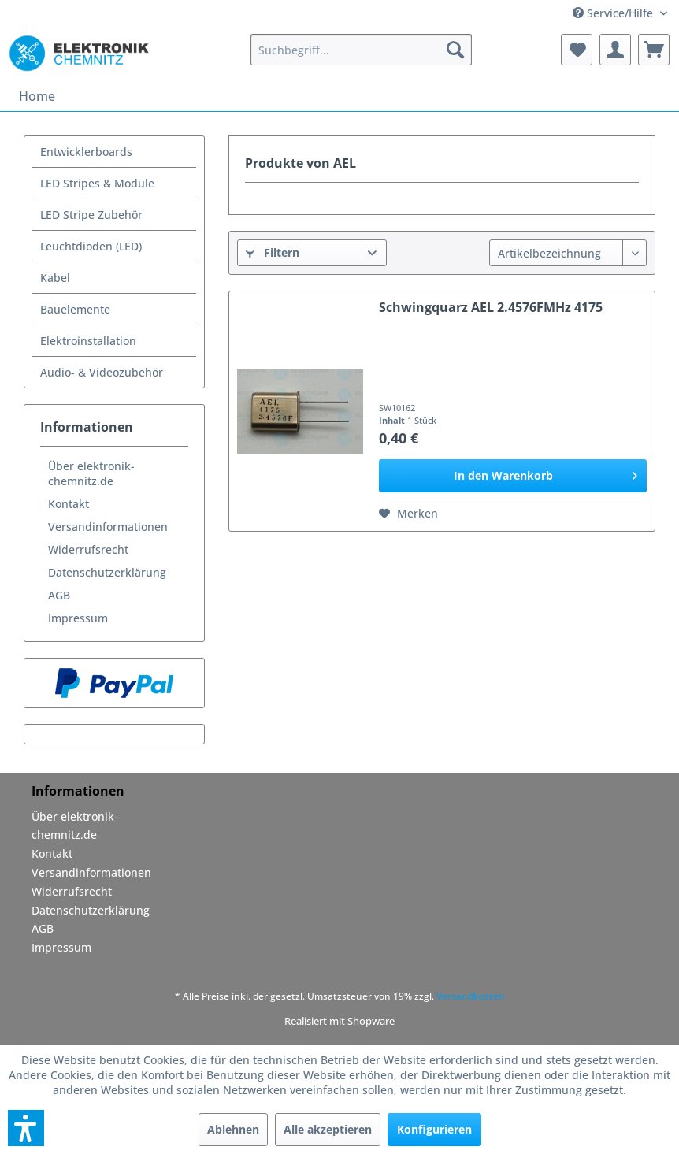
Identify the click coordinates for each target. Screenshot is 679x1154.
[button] (26, 1128)
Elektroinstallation (88, 340)
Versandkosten (470, 996)
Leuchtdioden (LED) (91, 246)
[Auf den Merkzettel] (408, 513)
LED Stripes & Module (97, 183)
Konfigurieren (434, 1129)
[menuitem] (360, 49)
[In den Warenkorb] (513, 475)
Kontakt (68, 503)
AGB (59, 595)
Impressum (78, 617)
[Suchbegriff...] (360, 49)
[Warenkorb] (654, 49)
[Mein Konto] (615, 49)
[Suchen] (455, 49)
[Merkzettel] (576, 49)
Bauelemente (75, 309)
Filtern (272, 252)
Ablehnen (233, 1129)
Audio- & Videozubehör (101, 372)
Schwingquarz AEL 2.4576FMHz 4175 (491, 307)
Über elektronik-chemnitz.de (91, 473)
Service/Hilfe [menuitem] (614, 13)
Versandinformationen (108, 526)
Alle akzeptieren (328, 1129)
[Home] (37, 96)
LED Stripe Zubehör (91, 214)
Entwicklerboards (86, 151)
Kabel (55, 277)
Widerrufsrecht (88, 549)
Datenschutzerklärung (107, 572)
